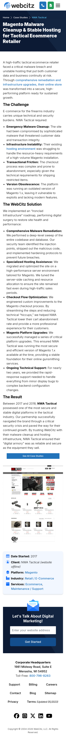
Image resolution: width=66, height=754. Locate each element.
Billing (33, 684)
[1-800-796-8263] (42, 5)
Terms (42, 701)
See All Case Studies (33, 456)
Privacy (13, 701)
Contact (15, 693)
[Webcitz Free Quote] (51, 5)
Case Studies (20, 17)
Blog (33, 693)
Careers (51, 684)
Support (14, 684)
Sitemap (50, 693)
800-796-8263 (40, 675)
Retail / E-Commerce (39, 578)
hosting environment (21, 148)
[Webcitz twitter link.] (33, 716)
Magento (31, 572)
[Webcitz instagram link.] (24, 716)
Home (6, 17)
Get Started (33, 642)
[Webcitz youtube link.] (49, 716)
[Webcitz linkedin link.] (40, 716)
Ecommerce (33, 584)
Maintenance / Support (27, 589)
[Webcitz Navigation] (57, 5)
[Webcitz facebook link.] (16, 716)
